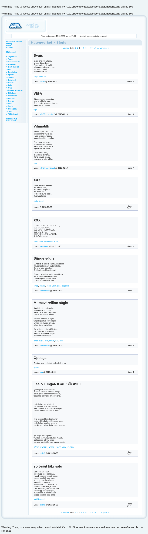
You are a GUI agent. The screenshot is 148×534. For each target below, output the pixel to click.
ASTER (52, 447)
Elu (9, 69)
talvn (41, 241)
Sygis (38, 55)
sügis (35, 201)
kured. (56, 241)
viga (35, 110)
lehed (35, 341)
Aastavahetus (14, 62)
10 (95, 48)
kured (41, 201)
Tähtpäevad (13, 114)
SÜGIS (36, 447)
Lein (10, 85)
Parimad (9, 47)
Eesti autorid (13, 67)
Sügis (10, 106)
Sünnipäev (12, 109)
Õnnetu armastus (15, 90)
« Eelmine (65, 48)
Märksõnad (11, 52)
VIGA (37, 94)
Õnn (10, 88)
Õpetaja (39, 358)
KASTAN (44, 447)
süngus (42, 286)
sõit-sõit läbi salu (47, 466)
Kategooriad (41, 42)
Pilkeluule (12, 93)
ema (41, 77)
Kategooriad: (11, 57)
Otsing (9, 44)
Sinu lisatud (11, 121)
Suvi (10, 104)
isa (45, 77)
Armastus (12, 64)
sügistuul (65, 286)
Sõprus (11, 101)
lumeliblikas (45, 291)
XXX (37, 180)
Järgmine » (104, 48)
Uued (8, 46)
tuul (56, 341)
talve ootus (48, 241)
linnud (51, 341)
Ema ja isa (12, 72)
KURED (71, 447)
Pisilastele (12, 96)
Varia (10, 59)
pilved (35, 286)
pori (61, 341)
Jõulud (11, 77)
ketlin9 (42, 453)
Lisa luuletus (11, 119)
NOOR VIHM (61, 447)
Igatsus (11, 75)
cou (41, 372)
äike (58, 286)
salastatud (44, 246)
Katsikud (12, 80)
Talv (10, 111)
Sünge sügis (43, 258)
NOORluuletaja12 (47, 114)
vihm (35, 163)
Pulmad (11, 98)
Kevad (11, 83)
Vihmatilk (41, 126)
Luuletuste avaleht (14, 42)
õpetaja (36, 368)
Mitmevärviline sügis (50, 303)
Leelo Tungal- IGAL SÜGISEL (57, 384)
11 (98, 48)
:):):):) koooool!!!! (39, 499)
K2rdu (42, 81)
